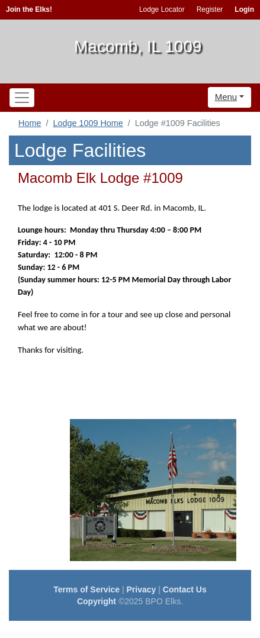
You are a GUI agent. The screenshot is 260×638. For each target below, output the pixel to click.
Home (29, 123)
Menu (226, 97)
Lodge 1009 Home (88, 123)
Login (244, 9)
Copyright (96, 601)
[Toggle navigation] (21, 97)
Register (210, 9)
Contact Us (185, 589)
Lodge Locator (162, 9)
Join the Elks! (29, 9)
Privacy (141, 589)
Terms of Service (86, 589)
